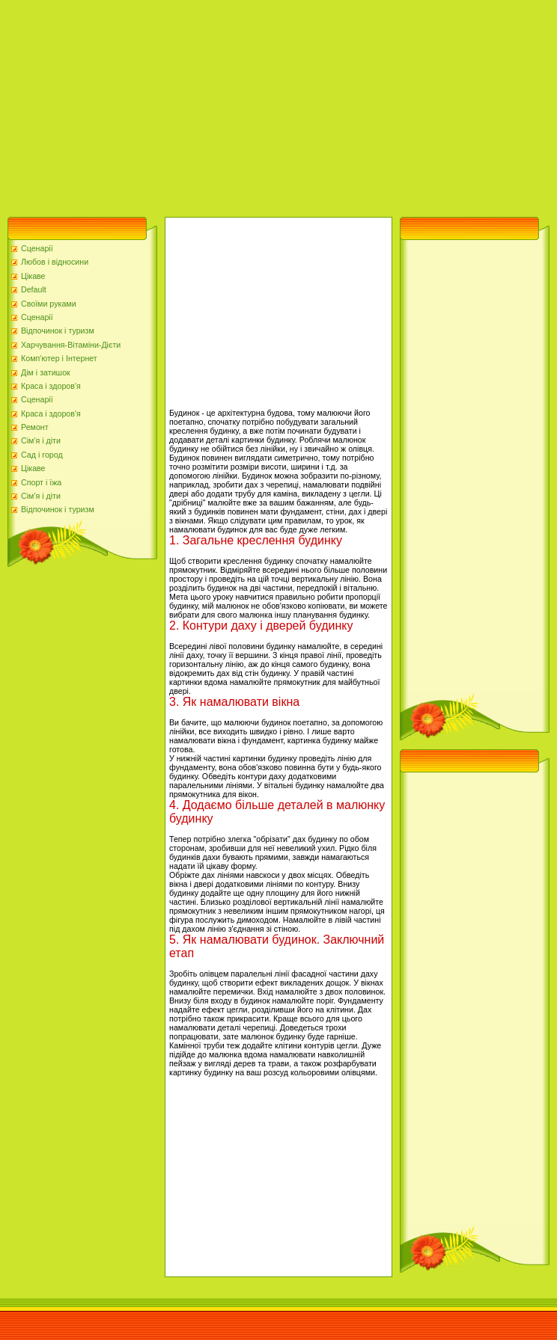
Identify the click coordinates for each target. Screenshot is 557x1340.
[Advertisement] (194, 104)
